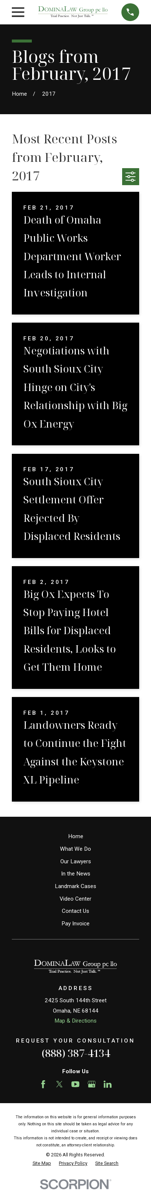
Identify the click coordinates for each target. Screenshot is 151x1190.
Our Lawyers (75, 861)
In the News (75, 873)
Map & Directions (75, 1020)
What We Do (75, 849)
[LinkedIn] (107, 1084)
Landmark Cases (75, 886)
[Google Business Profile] (91, 1084)
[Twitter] (59, 1084)
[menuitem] (42, 1163)
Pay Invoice (75, 923)
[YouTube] (75, 1084)
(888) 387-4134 (75, 1053)
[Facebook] (43, 1084)
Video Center (75, 898)
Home (75, 836)
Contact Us (75, 911)
